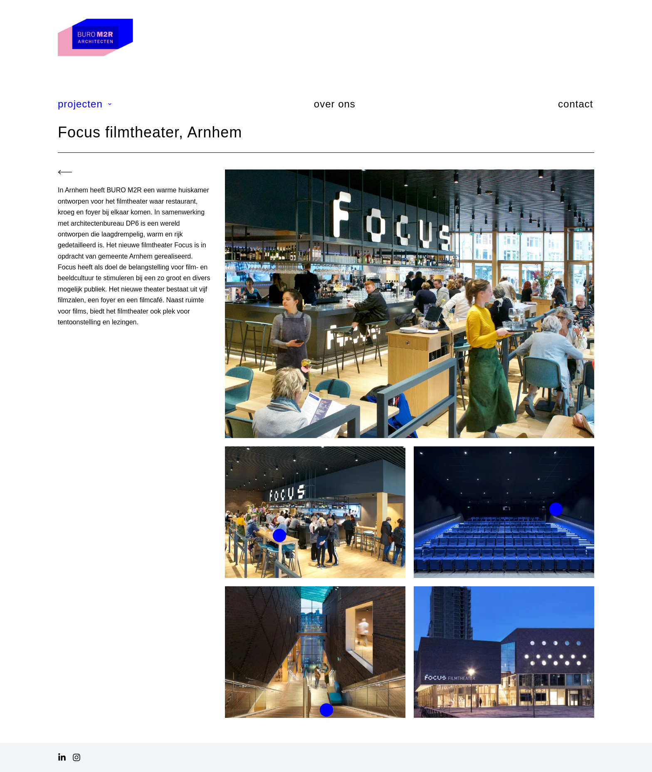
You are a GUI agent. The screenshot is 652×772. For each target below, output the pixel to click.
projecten (85, 104)
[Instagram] (76, 757)
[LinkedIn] (62, 757)
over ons (335, 104)
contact (575, 104)
